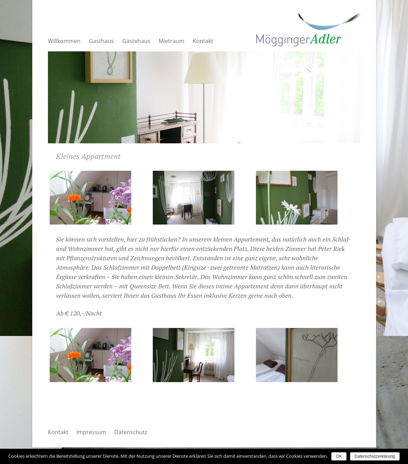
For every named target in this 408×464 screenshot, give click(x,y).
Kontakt (203, 41)
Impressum (91, 432)
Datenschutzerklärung (375, 456)
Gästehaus (136, 41)
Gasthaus (101, 41)
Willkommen (64, 41)
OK (339, 456)
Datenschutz (131, 432)
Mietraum (171, 41)
